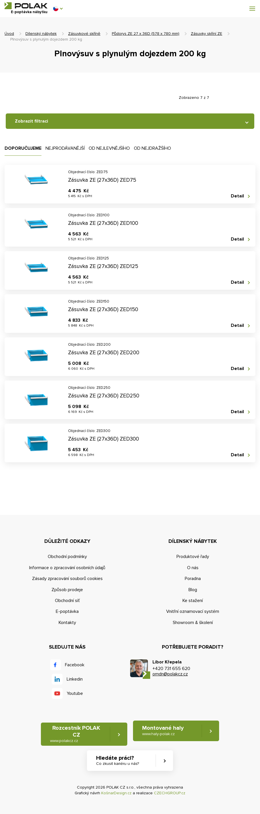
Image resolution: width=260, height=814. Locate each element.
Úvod (9, 33)
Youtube (75, 693)
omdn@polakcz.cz (170, 674)
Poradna (193, 578)
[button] (57, 8)
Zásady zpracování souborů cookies (67, 578)
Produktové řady (192, 556)
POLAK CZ (26, 5)
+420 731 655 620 (171, 668)
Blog (192, 590)
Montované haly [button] (163, 731)
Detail (237, 196)
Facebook (74, 665)
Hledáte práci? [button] (117, 761)
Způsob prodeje (67, 590)
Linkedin (75, 679)
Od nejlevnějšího (109, 148)
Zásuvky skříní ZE (206, 33)
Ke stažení (192, 600)
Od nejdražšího (152, 148)
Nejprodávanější (65, 148)
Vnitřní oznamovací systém (192, 611)
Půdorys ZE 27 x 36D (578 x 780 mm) (145, 33)
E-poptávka (67, 611)
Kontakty (67, 622)
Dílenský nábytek (41, 33)
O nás (193, 568)
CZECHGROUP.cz (169, 793)
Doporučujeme (23, 148)
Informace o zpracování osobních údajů (67, 568)
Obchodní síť (67, 600)
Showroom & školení (193, 622)
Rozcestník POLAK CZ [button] (75, 734)
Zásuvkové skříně (84, 33)
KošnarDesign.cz (116, 793)
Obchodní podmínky (67, 556)
